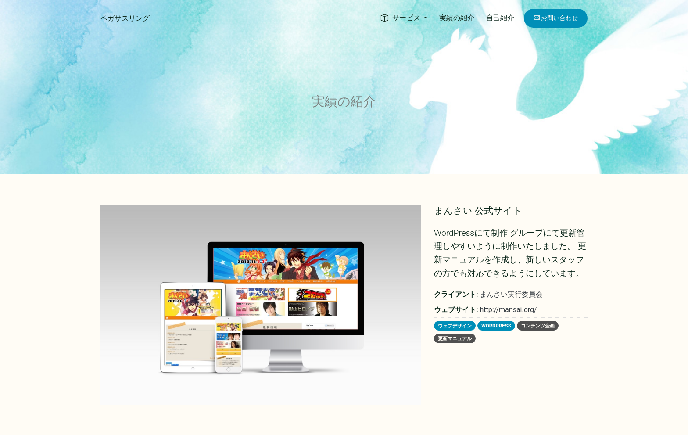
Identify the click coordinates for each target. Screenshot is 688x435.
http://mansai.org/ (508, 310)
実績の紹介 (456, 18)
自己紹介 (500, 18)
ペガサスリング (125, 18)
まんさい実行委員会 (511, 294)
